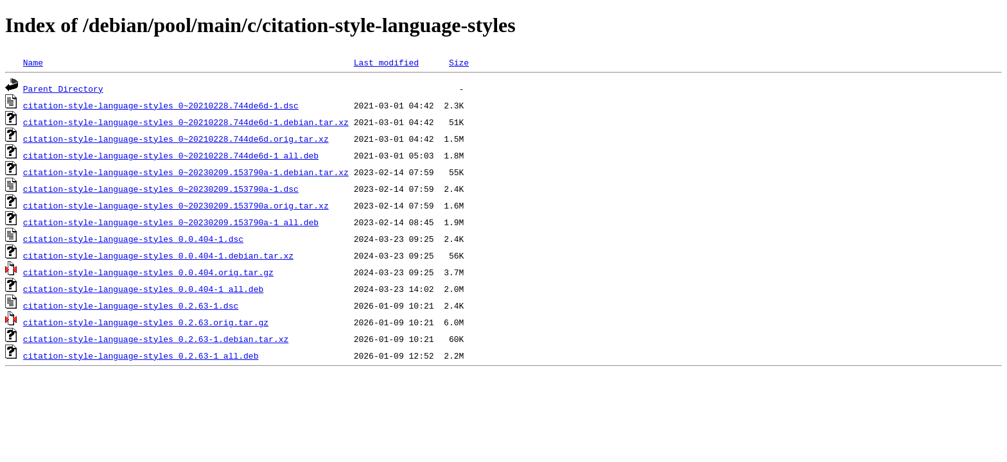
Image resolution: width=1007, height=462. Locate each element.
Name (33, 62)
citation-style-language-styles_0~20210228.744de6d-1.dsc (161, 105)
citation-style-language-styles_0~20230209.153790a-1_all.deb (171, 222)
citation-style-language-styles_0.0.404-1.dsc (133, 238)
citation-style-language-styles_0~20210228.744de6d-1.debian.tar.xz (186, 122)
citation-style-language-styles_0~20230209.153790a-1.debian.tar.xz (186, 172)
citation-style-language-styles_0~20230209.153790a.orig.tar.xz (176, 205)
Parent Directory (63, 88)
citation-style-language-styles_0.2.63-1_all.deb (141, 355)
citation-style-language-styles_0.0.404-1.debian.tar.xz (158, 255)
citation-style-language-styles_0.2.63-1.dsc (130, 305)
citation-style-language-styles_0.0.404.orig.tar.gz (148, 272)
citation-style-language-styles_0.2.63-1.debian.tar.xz (155, 339)
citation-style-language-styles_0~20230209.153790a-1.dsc (161, 188)
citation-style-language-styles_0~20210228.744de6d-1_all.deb (171, 155)
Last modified (386, 62)
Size (459, 62)
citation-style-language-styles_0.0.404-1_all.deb (143, 289)
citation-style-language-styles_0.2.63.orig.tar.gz (145, 322)
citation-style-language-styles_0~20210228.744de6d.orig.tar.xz (176, 138)
